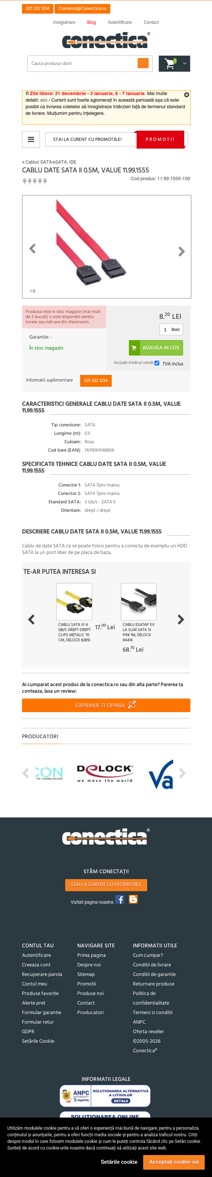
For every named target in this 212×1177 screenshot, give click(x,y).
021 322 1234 (37, 8)
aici (43, 100)
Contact (86, 1003)
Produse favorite (40, 994)
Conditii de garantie (154, 974)
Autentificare (36, 955)
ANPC (139, 1022)
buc (175, 329)
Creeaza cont (36, 965)
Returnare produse (153, 984)
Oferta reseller (148, 1032)
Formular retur (38, 1022)
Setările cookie (119, 1162)
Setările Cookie (38, 1041)
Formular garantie (41, 1013)
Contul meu (34, 984)
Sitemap (86, 974)
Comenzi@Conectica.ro (82, 8)
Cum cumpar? (148, 955)
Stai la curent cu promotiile (106, 885)
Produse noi (90, 994)
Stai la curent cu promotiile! (87, 139)
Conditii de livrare (152, 965)
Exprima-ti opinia (100, 706)
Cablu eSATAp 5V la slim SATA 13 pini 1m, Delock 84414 (139, 632)
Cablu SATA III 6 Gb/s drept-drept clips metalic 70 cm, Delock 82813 (74, 632)
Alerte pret (33, 1003)
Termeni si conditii (152, 1013)
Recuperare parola (42, 974)
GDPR (28, 1032)
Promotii (160, 139)
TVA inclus (173, 364)
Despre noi (89, 965)
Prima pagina (91, 955)
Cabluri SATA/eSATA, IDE (49, 162)
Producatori (90, 1013)
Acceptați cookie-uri (174, 1162)
